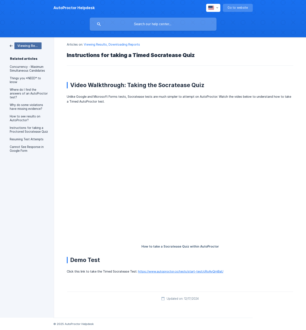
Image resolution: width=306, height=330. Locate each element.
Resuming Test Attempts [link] (26, 139)
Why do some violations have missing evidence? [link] (26, 106)
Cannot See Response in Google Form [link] (27, 148)
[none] (74, 8)
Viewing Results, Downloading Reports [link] (112, 44)
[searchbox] (153, 24)
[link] (26, 45)
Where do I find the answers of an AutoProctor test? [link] (29, 93)
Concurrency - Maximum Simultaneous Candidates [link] (27, 68)
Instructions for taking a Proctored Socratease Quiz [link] (29, 129)
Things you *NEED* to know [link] (25, 80)
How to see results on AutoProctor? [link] (25, 118)
